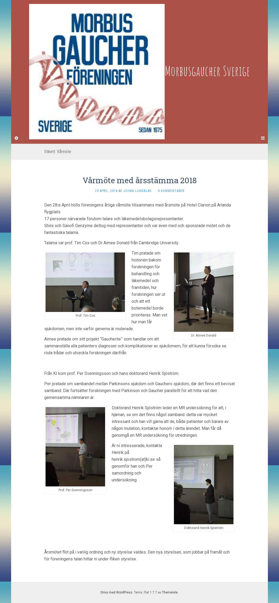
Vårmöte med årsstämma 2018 (140, 180)
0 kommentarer (171, 191)
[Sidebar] (16, 138)
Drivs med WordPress (116, 592)
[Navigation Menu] (262, 138)
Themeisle (170, 592)
